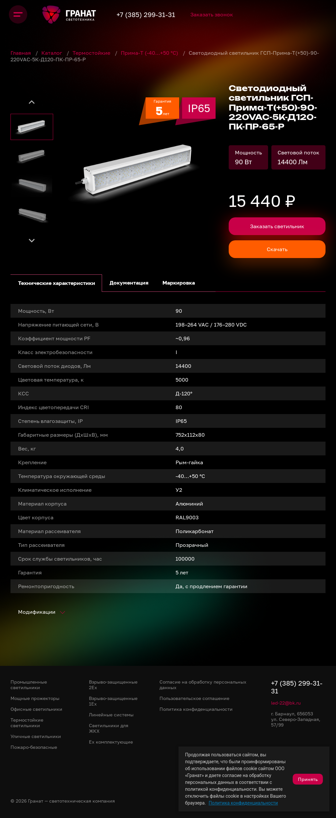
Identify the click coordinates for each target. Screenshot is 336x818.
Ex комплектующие (111, 742)
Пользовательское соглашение (194, 698)
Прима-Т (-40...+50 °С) (150, 53)
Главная (21, 53)
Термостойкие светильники (26, 722)
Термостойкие (92, 53)
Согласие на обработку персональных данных (202, 684)
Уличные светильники (35, 736)
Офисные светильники (36, 709)
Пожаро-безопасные (33, 747)
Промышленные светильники (28, 684)
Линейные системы (111, 714)
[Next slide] (32, 240)
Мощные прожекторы (34, 698)
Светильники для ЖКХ (108, 728)
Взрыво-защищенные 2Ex (113, 684)
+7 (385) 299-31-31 (159, 14)
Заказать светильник (277, 226)
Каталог (52, 53)
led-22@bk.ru (286, 703)
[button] (31, 127)
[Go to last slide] (32, 102)
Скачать (277, 249)
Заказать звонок (231, 14)
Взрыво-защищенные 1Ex (113, 701)
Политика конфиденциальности (243, 803)
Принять (308, 779)
